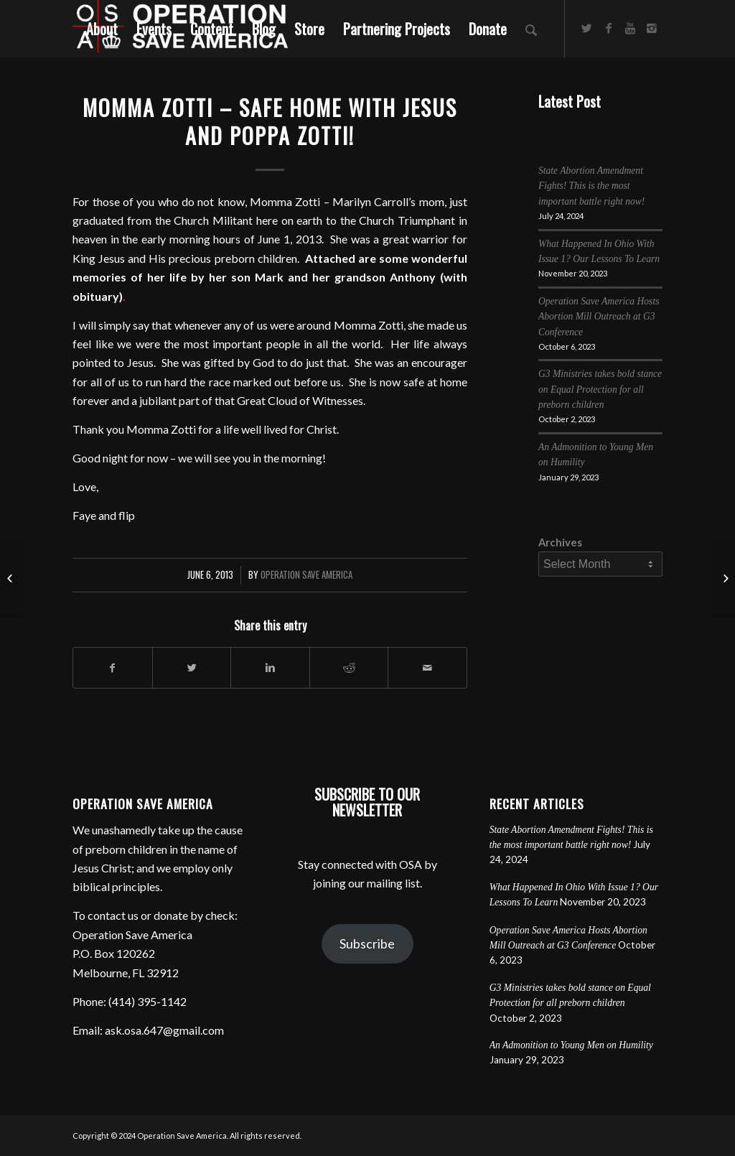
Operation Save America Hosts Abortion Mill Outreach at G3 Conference (599, 316)
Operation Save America (306, 575)
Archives (560, 542)
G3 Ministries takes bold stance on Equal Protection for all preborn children (600, 389)
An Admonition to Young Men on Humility (571, 1045)
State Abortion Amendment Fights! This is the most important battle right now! (591, 186)
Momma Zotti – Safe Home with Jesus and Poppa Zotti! (270, 121)
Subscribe (367, 943)
